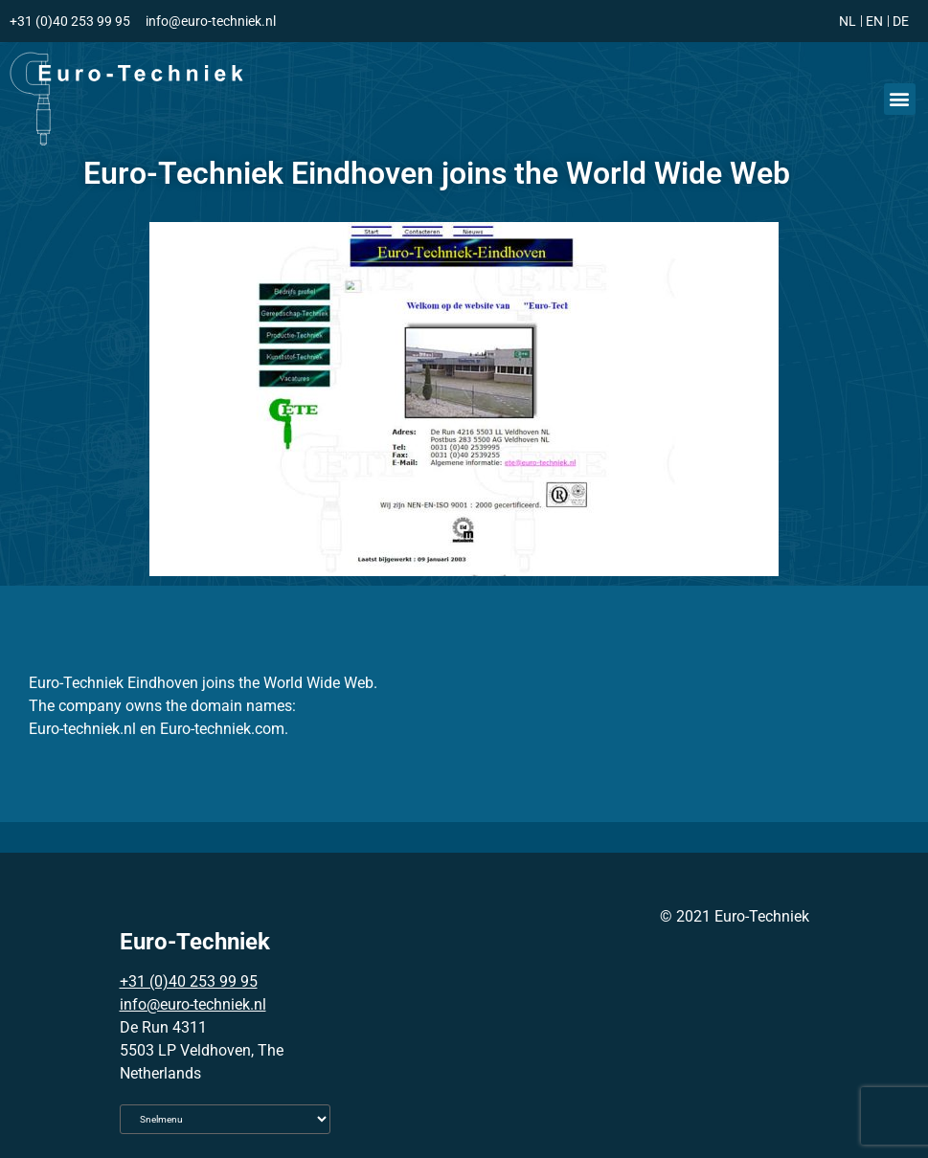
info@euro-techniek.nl (193, 1004)
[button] (900, 99)
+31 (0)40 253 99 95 (189, 981)
